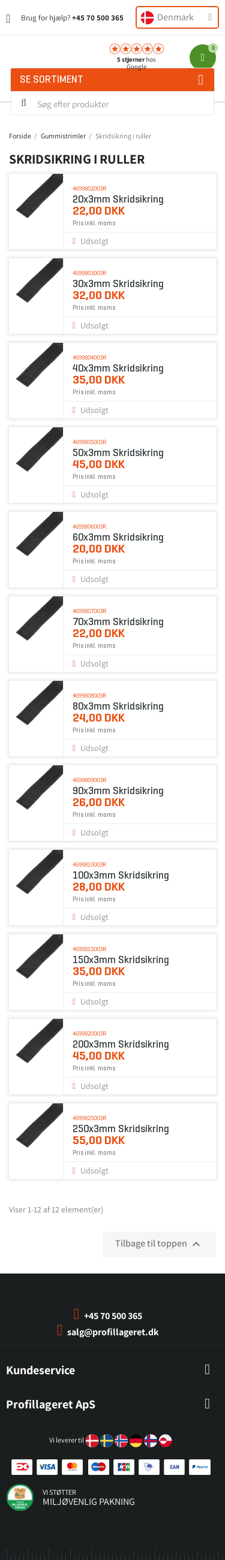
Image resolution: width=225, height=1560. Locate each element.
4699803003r (89, 272)
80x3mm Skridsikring (118, 706)
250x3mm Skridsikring (121, 1128)
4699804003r (89, 357)
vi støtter (59, 1491)
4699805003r (89, 441)
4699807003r (89, 611)
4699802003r (89, 188)
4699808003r (89, 695)
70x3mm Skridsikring (118, 621)
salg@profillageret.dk (113, 1332)
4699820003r (89, 1033)
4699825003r (89, 1118)
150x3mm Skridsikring (121, 959)
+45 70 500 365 (98, 18)
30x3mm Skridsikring (118, 283)
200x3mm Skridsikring (121, 1044)
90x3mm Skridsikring (118, 790)
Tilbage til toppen (159, 1244)
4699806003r (89, 526)
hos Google (136, 63)
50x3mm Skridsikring (118, 452)
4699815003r (89, 949)
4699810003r (89, 864)
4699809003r (89, 780)
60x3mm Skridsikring (118, 537)
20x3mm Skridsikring (118, 199)
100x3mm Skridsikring (121, 875)
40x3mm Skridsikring (118, 368)
